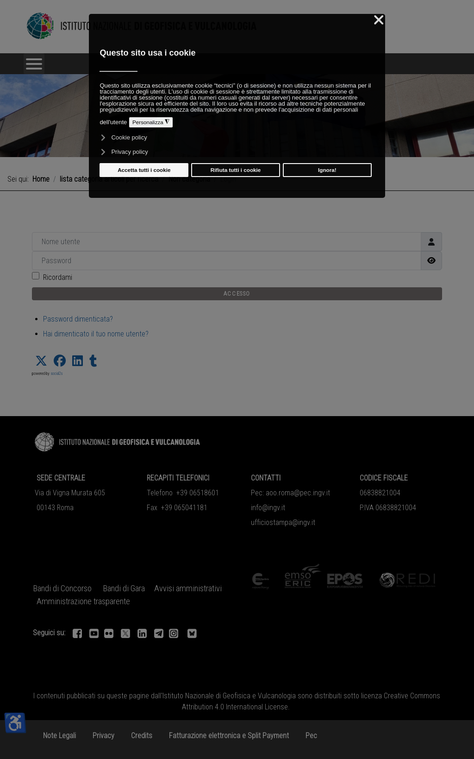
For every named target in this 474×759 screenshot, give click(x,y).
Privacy (103, 735)
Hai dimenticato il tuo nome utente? (96, 333)
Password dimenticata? (78, 319)
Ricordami (57, 277)
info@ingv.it (268, 507)
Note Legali (59, 735)
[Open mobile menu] (34, 63)
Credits (141, 735)
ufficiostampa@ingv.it (283, 522)
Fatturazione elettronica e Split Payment (229, 735)
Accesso (237, 293)
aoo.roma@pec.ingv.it (298, 492)
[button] (41, 361)
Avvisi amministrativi (188, 588)
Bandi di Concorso (62, 588)
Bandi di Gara (124, 588)
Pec (311, 735)
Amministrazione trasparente (83, 601)
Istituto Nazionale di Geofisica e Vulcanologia (229, 695)
